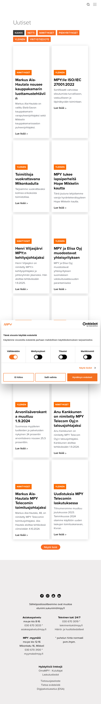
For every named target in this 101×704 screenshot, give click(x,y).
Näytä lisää (50, 547)
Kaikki (19, 33)
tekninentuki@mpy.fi (71, 625)
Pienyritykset (68, 33)
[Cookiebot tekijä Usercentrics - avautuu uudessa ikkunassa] (85, 324)
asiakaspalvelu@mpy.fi (33, 629)
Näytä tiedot (85, 368)
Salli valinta (50, 377)
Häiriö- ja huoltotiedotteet (69, 629)
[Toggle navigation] (95, 4)
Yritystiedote (39, 39)
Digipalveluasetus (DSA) (50, 689)
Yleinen (20, 39)
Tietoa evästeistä (50, 685)
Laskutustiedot (50, 674)
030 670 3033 (32, 625)
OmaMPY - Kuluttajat (50, 670)
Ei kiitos (19, 377)
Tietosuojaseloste (50, 681)
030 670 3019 (70, 621)
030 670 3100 (33, 650)
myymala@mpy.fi (33, 653)
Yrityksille (18, 17)
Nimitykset (46, 33)
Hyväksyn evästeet (82, 377)
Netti (31, 33)
